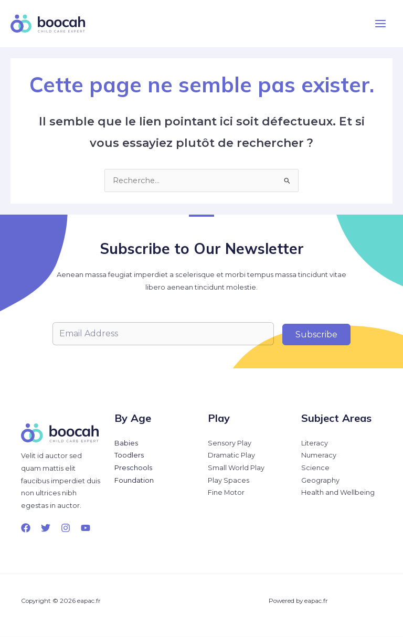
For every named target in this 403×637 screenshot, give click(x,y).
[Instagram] (65, 528)
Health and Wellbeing (338, 492)
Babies (126, 443)
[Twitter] (45, 528)
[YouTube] (85, 528)
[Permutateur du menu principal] (380, 24)
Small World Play (236, 468)
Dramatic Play (231, 455)
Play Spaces (228, 480)
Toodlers (129, 455)
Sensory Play (229, 443)
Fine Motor (226, 492)
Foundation (134, 480)
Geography (320, 480)
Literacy (314, 443)
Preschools (133, 468)
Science (315, 468)
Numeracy (318, 455)
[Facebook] (25, 528)
